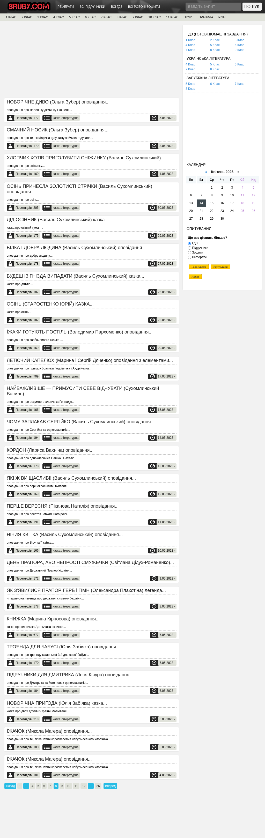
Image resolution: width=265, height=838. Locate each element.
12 (83, 786)
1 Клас (190, 40)
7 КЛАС (106, 17)
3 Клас (239, 40)
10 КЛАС (155, 17)
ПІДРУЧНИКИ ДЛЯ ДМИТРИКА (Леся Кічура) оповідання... (70, 674)
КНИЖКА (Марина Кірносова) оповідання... (53, 618)
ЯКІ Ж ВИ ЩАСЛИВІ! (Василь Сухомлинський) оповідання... (71, 478)
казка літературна (65, 118)
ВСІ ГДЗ (116, 7)
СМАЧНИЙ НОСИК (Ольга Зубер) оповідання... (57, 129)
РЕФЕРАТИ (65, 7)
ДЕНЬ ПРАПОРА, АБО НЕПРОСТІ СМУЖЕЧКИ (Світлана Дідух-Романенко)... (90, 562)
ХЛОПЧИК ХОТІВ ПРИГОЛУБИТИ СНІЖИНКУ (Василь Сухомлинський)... (86, 157)
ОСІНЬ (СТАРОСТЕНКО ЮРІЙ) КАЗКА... (50, 304)
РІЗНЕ (222, 17)
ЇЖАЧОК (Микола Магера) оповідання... (49, 731)
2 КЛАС (26, 17)
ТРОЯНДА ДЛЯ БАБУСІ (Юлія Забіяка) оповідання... (63, 646)
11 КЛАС (172, 17)
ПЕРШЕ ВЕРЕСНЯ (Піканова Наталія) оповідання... (63, 506)
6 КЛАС (90, 17)
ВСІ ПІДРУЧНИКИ (92, 7)
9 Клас (239, 50)
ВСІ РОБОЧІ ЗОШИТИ (144, 7)
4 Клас (190, 45)
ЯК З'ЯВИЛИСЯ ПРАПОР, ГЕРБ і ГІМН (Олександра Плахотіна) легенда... (86, 590)
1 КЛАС (11, 17)
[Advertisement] (91, 61)
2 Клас (215, 40)
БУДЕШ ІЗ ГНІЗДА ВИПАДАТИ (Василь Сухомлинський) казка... (75, 276)
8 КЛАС (122, 17)
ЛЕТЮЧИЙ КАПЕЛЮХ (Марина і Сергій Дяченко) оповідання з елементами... (90, 360)
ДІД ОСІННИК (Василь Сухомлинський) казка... (57, 219)
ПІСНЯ (188, 17)
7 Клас (190, 50)
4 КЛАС (58, 17)
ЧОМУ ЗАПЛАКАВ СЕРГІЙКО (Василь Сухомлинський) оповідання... (81, 421)
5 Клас (215, 45)
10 (68, 786)
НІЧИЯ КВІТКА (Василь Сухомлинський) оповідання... (65, 534)
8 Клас (215, 50)
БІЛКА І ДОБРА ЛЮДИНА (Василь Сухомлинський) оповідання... (76, 247)
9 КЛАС (137, 17)
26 (98, 786)
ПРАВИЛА (205, 17)
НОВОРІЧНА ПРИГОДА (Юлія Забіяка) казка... (57, 703)
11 (76, 786)
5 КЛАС (74, 17)
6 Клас (239, 45)
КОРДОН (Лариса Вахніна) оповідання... (50, 450)
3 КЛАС (43, 17)
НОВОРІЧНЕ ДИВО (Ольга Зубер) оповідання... (58, 102)
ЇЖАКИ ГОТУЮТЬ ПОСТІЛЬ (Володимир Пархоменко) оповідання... (80, 332)
